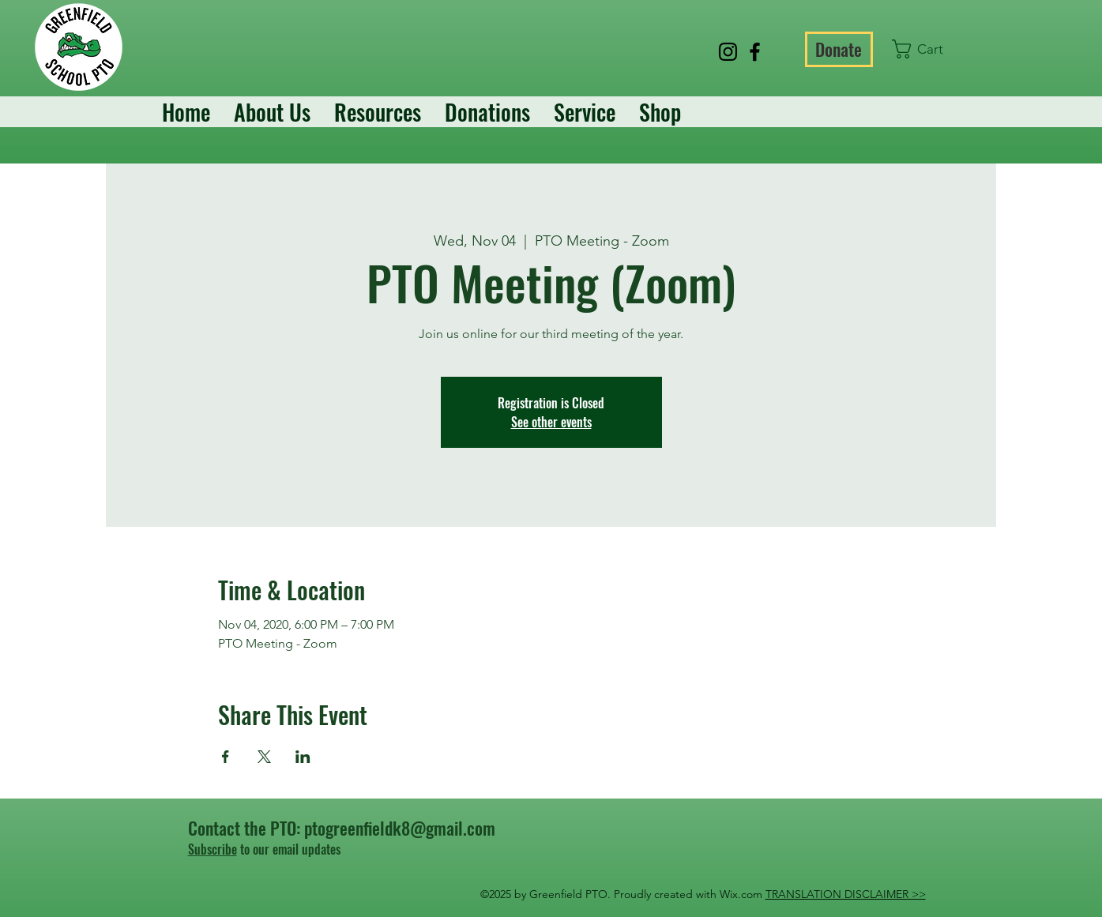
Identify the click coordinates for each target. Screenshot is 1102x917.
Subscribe (212, 849)
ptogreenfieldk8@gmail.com (399, 827)
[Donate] (839, 49)
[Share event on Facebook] (225, 756)
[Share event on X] (264, 756)
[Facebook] (755, 51)
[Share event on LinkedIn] (302, 756)
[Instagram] (728, 51)
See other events (551, 421)
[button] (928, 48)
